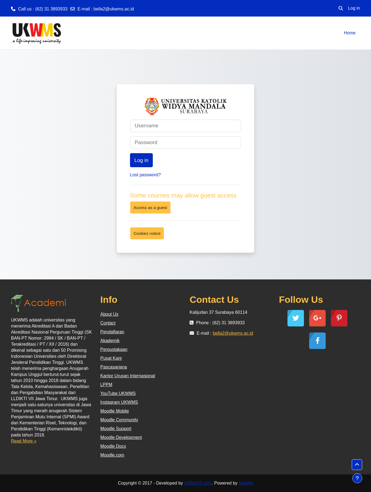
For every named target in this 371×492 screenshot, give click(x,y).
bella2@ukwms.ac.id (113, 9)
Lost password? (145, 174)
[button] (340, 8)
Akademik (110, 340)
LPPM (106, 384)
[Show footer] (357, 478)
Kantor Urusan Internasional (127, 375)
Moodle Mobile (114, 411)
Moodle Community (119, 419)
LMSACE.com (198, 483)
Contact (107, 323)
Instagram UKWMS (119, 402)
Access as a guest (150, 207)
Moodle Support (115, 428)
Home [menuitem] (350, 33)
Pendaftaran (112, 331)
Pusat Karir (111, 358)
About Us (109, 314)
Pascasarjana (113, 367)
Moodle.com (112, 455)
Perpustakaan (114, 349)
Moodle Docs (113, 446)
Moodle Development (121, 437)
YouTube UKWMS (118, 393)
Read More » (24, 441)
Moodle (246, 483)
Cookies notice (147, 233)
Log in (354, 8)
